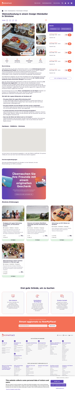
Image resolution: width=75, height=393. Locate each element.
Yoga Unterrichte (53, 348)
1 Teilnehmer (54, 29)
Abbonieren (52, 327)
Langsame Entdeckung (31, 343)
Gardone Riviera (17, 372)
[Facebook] (7, 21)
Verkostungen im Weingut (42, 347)
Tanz (15, 362)
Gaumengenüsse (42, 343)
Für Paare (3, 347)
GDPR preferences (60, 388)
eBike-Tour (28, 349)
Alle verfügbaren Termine (60, 78)
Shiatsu (51, 353)
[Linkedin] (71, 337)
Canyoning (64, 348)
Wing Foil (64, 359)
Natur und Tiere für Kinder (19, 351)
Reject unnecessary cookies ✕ (63, 377)
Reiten (27, 348)
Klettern (63, 349)
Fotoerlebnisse (17, 358)
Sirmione (39, 368)
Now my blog (55, 3)
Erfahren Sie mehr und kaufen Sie (24, 194)
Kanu (27, 354)
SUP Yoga (52, 349)
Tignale (63, 372)
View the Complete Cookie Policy (13, 389)
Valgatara (51, 373)
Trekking (63, 347)
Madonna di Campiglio (66, 373)
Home (4, 11)
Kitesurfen (64, 358)
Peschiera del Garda (53, 372)
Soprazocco (16, 373)
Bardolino (52, 371)
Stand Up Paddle (29, 352)
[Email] (16, 21)
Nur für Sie (4, 343)
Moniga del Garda (29, 371)
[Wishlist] (46, 21)
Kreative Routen (18, 356)
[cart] (71, 3)
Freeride (63, 360)
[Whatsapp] (10, 21)
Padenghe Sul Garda (30, 373)
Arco (63, 371)
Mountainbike (64, 353)
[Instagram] (65, 337)
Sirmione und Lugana (43, 367)
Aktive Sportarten (66, 343)
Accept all (57, 381)
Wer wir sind (36, 3)
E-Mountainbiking (65, 352)
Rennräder (64, 354)
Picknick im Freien (41, 349)
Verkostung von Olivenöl (42, 348)
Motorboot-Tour (29, 347)
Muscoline (28, 372)
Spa (50, 347)
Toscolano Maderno (17, 371)
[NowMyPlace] (7, 3)
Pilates (51, 352)
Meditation (52, 354)
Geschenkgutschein (45, 3)
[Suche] (61, 3)
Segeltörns (28, 353)
